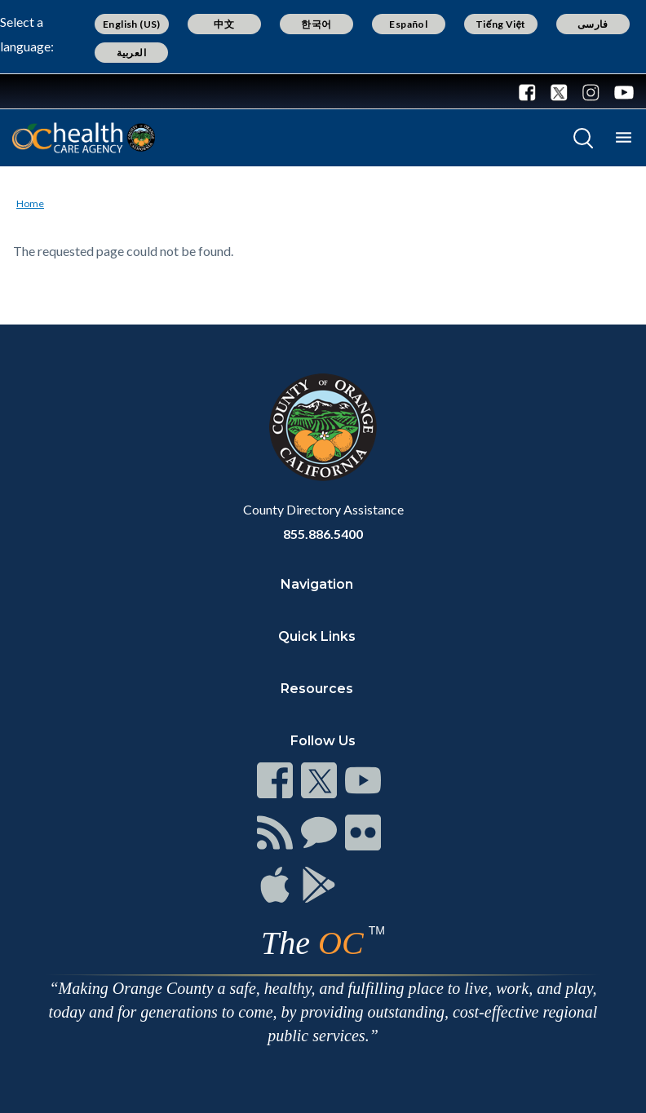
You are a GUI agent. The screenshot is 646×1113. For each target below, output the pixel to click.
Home (30, 203)
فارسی (592, 24)
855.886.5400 (323, 533)
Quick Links (317, 636)
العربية (131, 52)
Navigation (317, 584)
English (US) (132, 24)
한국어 (316, 24)
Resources (317, 688)
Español (408, 24)
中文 (224, 24)
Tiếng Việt (501, 24)
